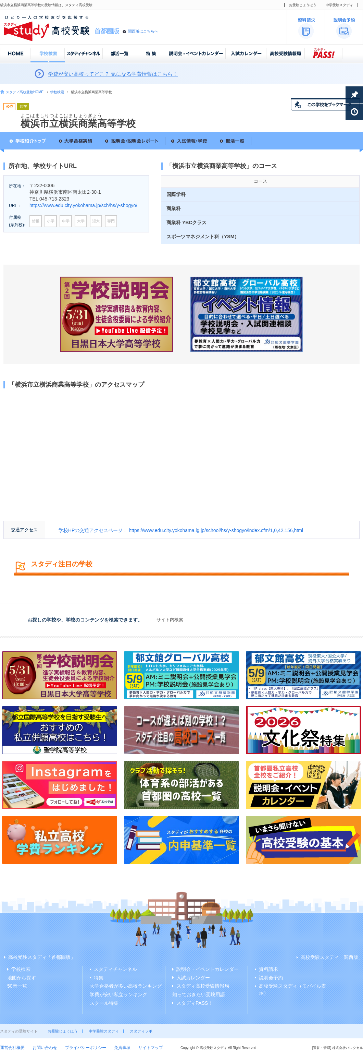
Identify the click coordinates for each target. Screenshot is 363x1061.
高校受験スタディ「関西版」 (332, 957)
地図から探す (21, 977)
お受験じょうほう (302, 5)
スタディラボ (141, 1031)
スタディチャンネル (115, 969)
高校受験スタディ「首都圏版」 (41, 957)
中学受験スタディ (339, 5)
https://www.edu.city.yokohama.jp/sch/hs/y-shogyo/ (83, 205)
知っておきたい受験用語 (198, 994)
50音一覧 (17, 986)
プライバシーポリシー (85, 1047)
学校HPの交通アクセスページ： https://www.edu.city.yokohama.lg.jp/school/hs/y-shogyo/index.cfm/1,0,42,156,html (181, 530)
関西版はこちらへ (143, 31)
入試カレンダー (193, 977)
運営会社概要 (12, 1047)
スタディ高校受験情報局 (202, 986)
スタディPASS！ (194, 1003)
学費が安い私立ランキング (118, 994)
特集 (98, 977)
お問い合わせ (45, 1047)
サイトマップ (150, 1047)
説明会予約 (271, 977)
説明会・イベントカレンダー (207, 969)
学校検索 (57, 92)
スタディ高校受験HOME (24, 92)
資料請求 (268, 969)
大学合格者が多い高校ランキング (126, 986)
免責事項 (122, 1047)
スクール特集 (104, 1003)
